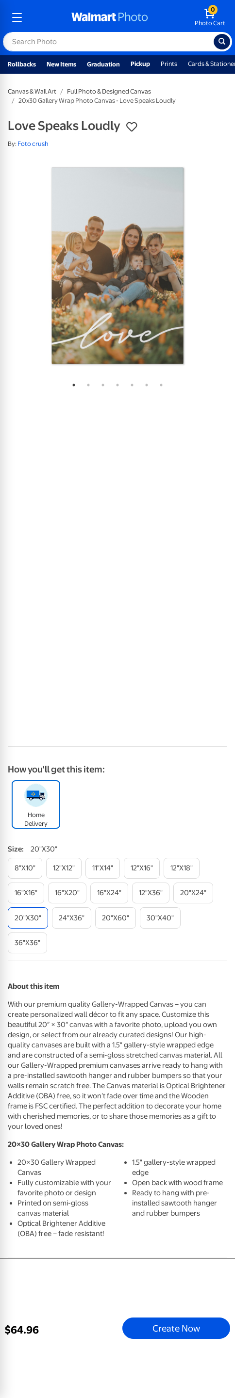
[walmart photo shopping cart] (210, 17)
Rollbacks (22, 64)
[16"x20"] (67, 893)
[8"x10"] (25, 868)
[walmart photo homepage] (110, 17)
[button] (131, 127)
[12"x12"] (64, 868)
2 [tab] (86, 383)
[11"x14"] (102, 868)
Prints (169, 63)
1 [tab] (72, 383)
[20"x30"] (28, 917)
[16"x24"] (109, 893)
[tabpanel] (117, 265)
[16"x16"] (26, 893)
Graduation (103, 64)
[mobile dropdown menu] (17, 17)
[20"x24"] (193, 893)
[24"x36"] (71, 917)
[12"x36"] (150, 893)
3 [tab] (101, 383)
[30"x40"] (160, 917)
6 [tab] (145, 383)
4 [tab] (115, 383)
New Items (61, 64)
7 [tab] (159, 383)
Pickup (140, 63)
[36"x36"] (27, 942)
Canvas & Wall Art (32, 91)
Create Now (176, 1328)
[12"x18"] (182, 868)
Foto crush (33, 143)
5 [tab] (130, 383)
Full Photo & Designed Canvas (109, 91)
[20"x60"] (115, 917)
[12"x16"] (142, 868)
